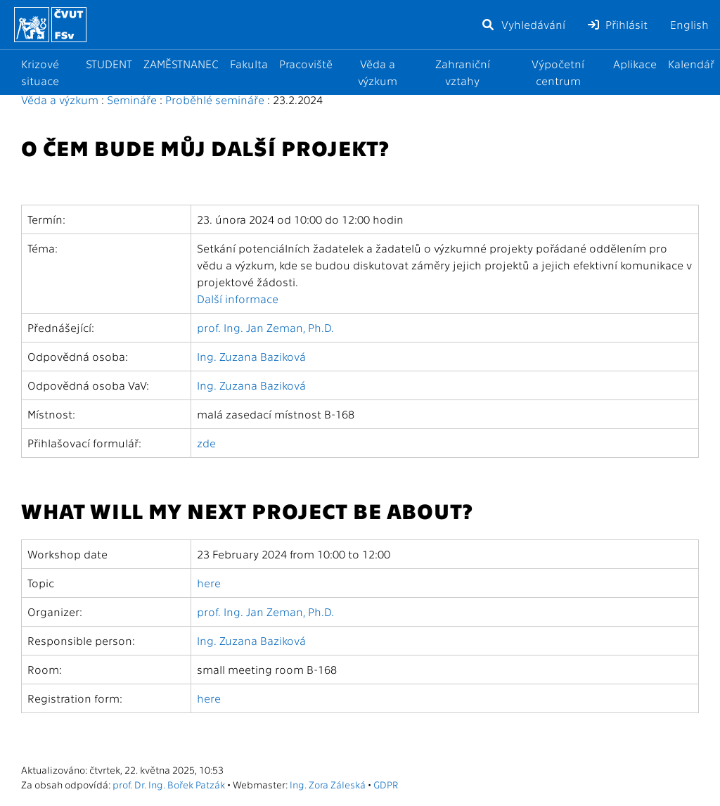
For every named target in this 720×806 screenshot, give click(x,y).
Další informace (237, 298)
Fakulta (249, 63)
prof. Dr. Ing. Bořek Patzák (168, 784)
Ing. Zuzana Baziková (251, 356)
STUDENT (109, 63)
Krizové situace (40, 72)
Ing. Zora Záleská (328, 784)
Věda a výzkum (377, 72)
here (209, 582)
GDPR (385, 784)
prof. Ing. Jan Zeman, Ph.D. (265, 327)
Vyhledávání (523, 24)
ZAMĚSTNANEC (181, 63)
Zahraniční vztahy (462, 72)
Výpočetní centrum (558, 72)
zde (206, 442)
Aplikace (635, 63)
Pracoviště (306, 63)
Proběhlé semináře (214, 99)
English (689, 24)
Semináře (132, 99)
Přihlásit (618, 24)
